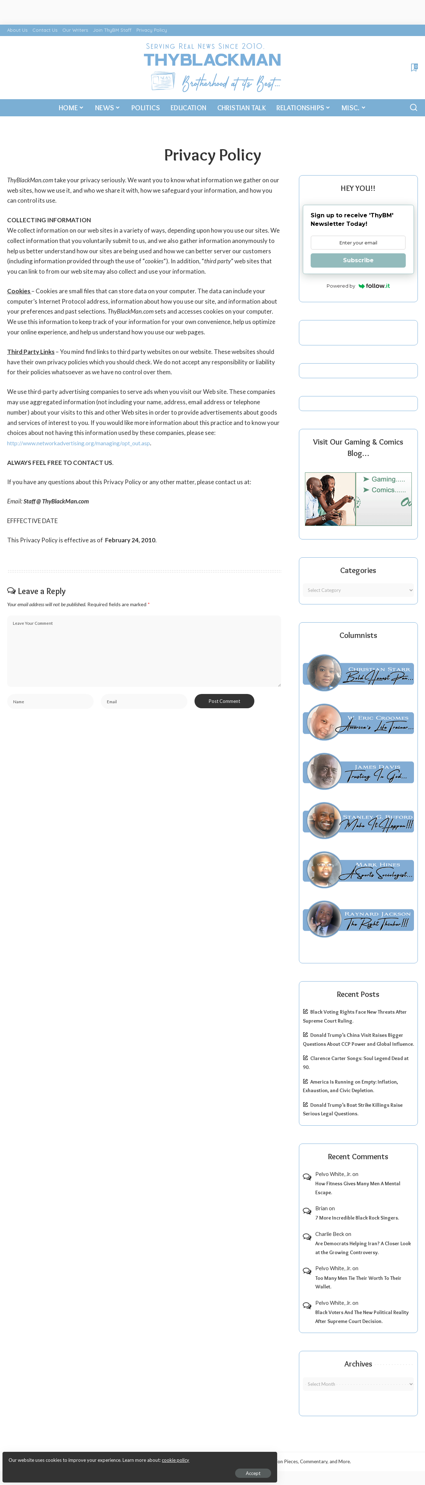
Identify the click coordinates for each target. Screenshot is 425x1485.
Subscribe (358, 260)
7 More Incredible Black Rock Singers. (357, 1218)
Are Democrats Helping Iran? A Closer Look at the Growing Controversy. (363, 1248)
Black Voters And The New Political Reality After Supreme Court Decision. (362, 1316)
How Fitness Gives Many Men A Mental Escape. (357, 1188)
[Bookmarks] (414, 67)
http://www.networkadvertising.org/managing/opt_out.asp (86, 443)
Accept (87, 1469)
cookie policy (90, 1456)
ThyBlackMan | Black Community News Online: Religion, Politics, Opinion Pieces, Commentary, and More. (239, 1461)
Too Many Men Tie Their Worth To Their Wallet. (358, 1282)
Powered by (358, 286)
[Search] (413, 107)
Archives (358, 1364)
